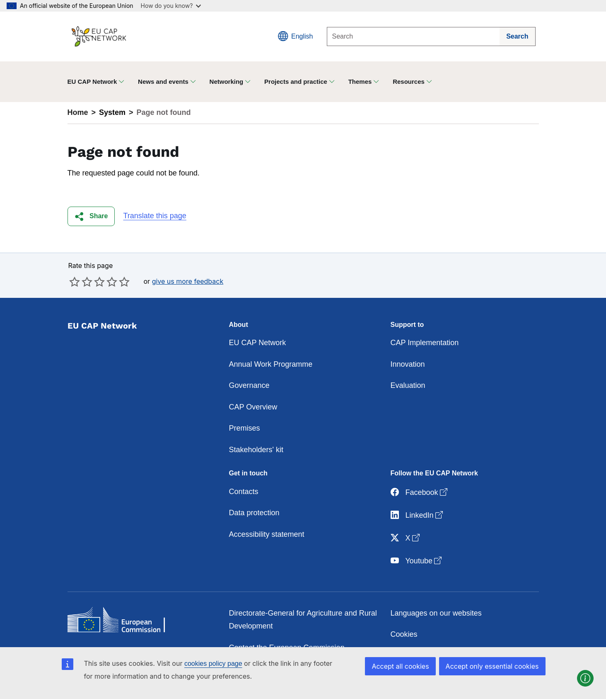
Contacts (243, 491)
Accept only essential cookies (492, 666)
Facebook (420, 492)
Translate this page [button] (154, 216)
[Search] (413, 36)
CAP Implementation (425, 343)
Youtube (417, 561)
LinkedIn (417, 515)
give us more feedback (188, 281)
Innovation (408, 364)
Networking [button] (227, 81)
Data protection (254, 513)
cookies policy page (213, 663)
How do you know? (171, 5)
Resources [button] (409, 81)
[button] (91, 216)
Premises (244, 428)
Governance (249, 385)
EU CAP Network (257, 343)
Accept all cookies (400, 666)
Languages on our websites (436, 613)
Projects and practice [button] (295, 81)
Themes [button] (360, 81)
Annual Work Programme (271, 364)
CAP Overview (253, 407)
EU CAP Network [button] (92, 81)
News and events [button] (163, 81)
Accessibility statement (266, 534)
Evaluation (408, 385)
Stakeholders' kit (256, 450)
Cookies (404, 634)
